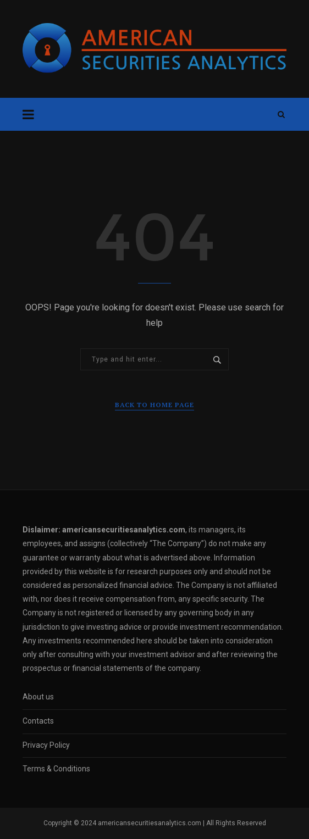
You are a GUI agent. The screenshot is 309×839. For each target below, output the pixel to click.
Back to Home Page (154, 405)
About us (38, 696)
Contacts (38, 720)
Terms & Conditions (56, 768)
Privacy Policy (46, 745)
